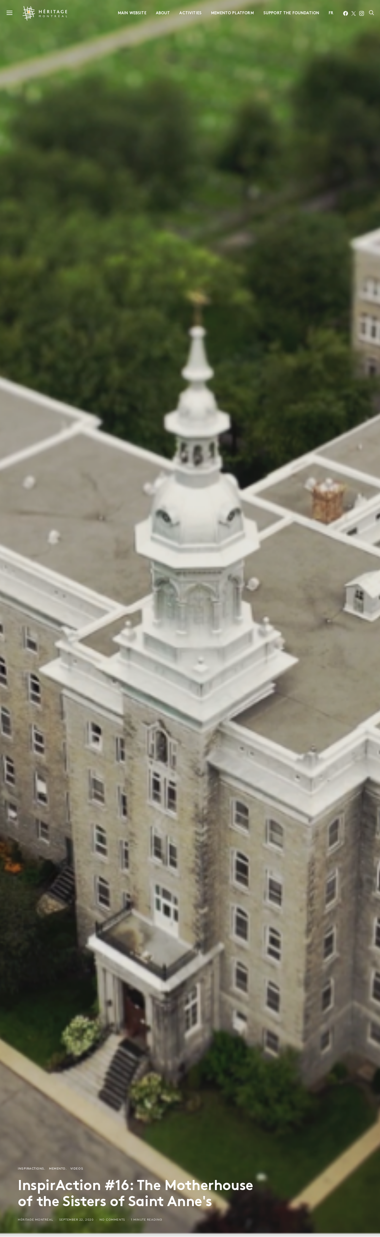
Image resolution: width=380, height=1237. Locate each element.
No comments (112, 1220)
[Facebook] (345, 13)
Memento (57, 1168)
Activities (190, 13)
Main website (132, 13)
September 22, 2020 (76, 1220)
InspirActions (31, 1168)
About (163, 13)
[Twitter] (353, 13)
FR (331, 13)
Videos (76, 1168)
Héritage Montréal (35, 1220)
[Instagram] (361, 13)
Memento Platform (232, 13)
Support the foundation (291, 13)
